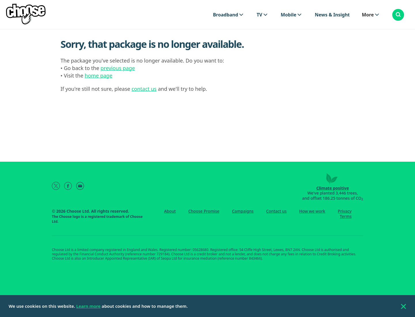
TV (259, 15)
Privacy (345, 211)
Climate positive (332, 188)
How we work (312, 211)
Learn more (88, 306)
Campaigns (243, 211)
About (170, 211)
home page (98, 75)
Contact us (276, 211)
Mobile (288, 15)
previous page (118, 68)
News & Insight (332, 15)
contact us (143, 88)
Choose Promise (203, 211)
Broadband (225, 15)
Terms (346, 216)
